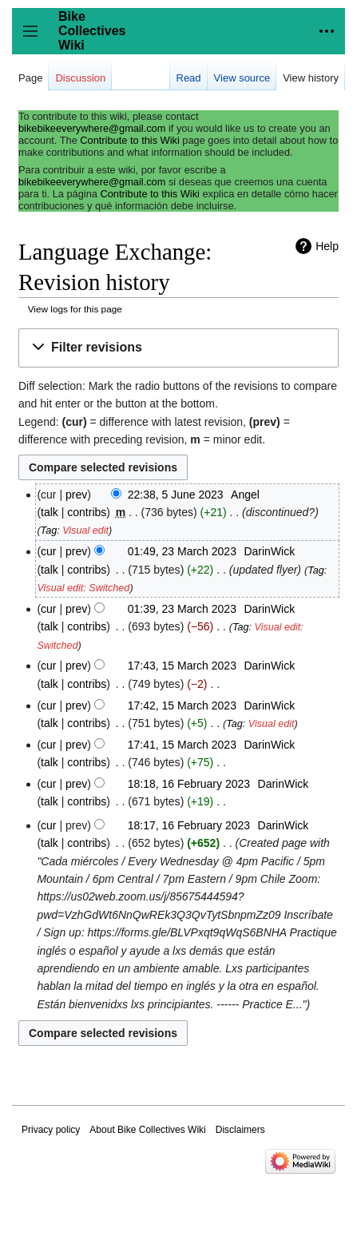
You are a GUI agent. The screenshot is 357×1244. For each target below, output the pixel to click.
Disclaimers (240, 1129)
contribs (86, 512)
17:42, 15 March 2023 (182, 705)
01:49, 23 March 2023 (182, 551)
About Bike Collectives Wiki (147, 1129)
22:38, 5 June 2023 (176, 494)
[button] (178, 348)
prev (76, 494)
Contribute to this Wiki (129, 140)
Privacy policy (51, 1129)
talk (49, 512)
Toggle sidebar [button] (35, 39)
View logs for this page (75, 309)
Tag (49, 530)
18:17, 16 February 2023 (189, 825)
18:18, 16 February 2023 (189, 783)
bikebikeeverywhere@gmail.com (91, 128)
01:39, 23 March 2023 (182, 608)
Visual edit (85, 530)
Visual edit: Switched (83, 588)
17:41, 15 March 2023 (182, 744)
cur (48, 551)
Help (327, 246)
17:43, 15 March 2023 (182, 665)
